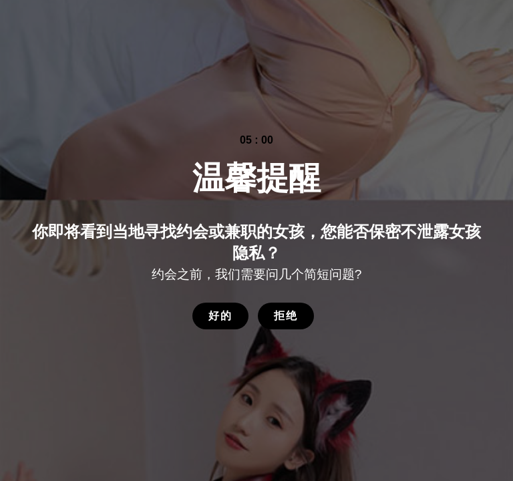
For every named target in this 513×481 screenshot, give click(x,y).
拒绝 (286, 315)
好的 (220, 315)
